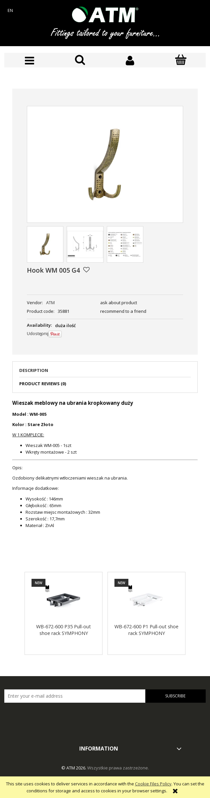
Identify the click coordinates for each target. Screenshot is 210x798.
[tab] (105, 372)
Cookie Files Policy (153, 784)
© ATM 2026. (74, 768)
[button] (29, 60)
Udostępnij (37, 333)
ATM (50, 303)
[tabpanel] (105, 464)
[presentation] (51, 717)
